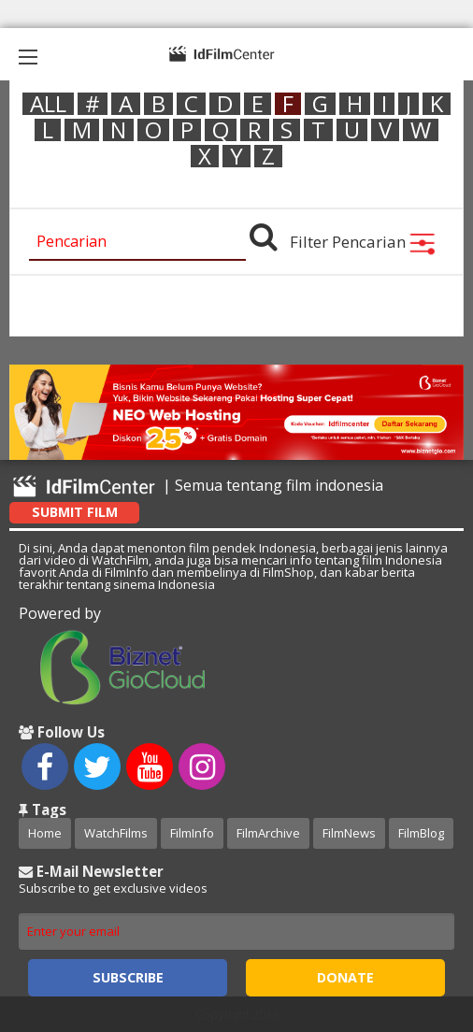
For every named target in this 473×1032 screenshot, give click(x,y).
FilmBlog (421, 832)
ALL (48, 104)
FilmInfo (192, 832)
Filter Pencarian (363, 241)
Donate (345, 977)
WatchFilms (116, 832)
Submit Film (75, 512)
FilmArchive (268, 832)
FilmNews (349, 832)
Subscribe (128, 977)
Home (45, 832)
